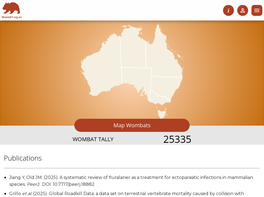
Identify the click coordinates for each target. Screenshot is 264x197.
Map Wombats (132, 125)
